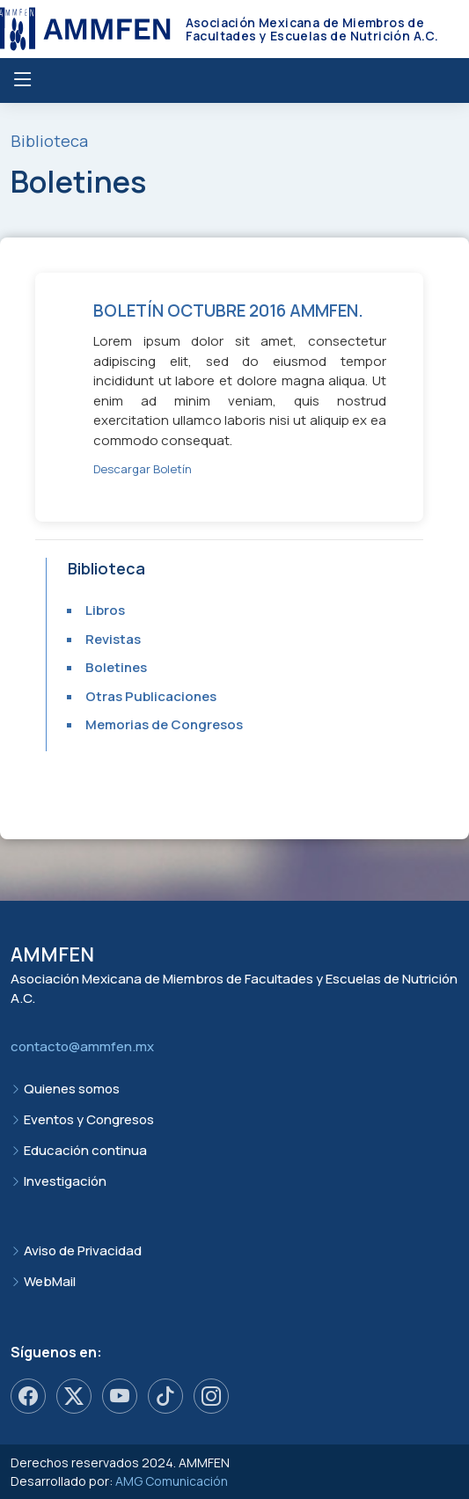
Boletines (116, 667)
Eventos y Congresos (89, 1119)
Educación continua (85, 1150)
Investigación (65, 1181)
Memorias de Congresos (164, 724)
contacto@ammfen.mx (82, 1046)
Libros (105, 610)
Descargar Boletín (142, 469)
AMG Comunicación (171, 1481)
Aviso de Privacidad (83, 1250)
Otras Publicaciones (150, 696)
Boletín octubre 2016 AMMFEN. (228, 310)
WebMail (50, 1281)
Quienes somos (72, 1088)
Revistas (113, 639)
